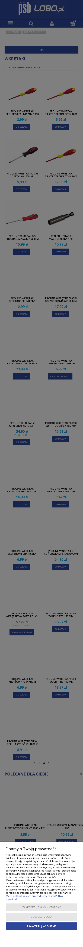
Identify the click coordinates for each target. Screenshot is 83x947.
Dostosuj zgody (42, 916)
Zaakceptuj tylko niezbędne (41, 907)
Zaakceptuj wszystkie (41, 926)
